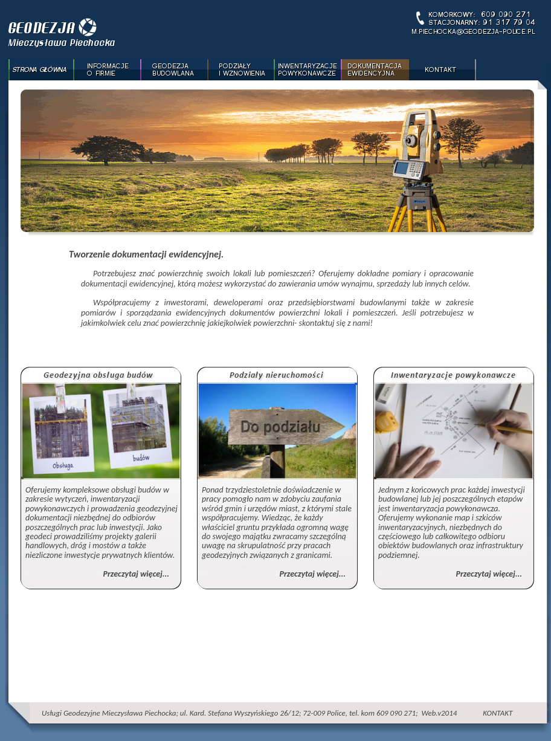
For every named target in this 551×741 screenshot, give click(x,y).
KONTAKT (497, 712)
